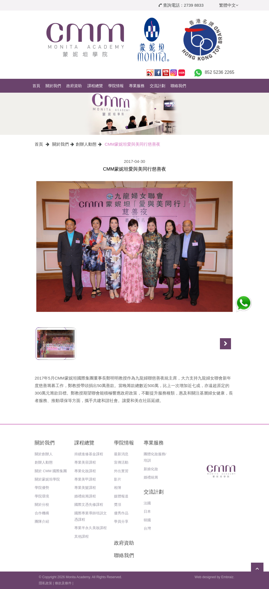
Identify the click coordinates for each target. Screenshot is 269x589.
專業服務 (136, 86)
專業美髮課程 (85, 488)
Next (225, 343)
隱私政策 (45, 583)
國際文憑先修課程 (88, 504)
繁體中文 (228, 5)
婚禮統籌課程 (85, 496)
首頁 (36, 86)
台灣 (147, 528)
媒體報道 (121, 496)
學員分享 (121, 521)
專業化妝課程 (85, 471)
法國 (147, 503)
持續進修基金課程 (88, 454)
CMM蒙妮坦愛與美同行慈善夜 (133, 144)
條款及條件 (63, 583)
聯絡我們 (178, 86)
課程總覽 (95, 86)
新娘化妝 (151, 469)
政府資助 (74, 86)
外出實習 (121, 471)
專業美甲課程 (85, 479)
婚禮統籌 (151, 477)
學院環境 (42, 496)
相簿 (117, 488)
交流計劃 (157, 86)
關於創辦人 (44, 454)
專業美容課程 (85, 462)
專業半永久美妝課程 (90, 528)
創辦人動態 (86, 144)
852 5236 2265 (219, 72)
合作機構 (42, 513)
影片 (117, 479)
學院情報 (116, 86)
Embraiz (227, 577)
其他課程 (81, 536)
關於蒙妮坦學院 (47, 479)
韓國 (147, 520)
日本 (147, 511)
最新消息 (121, 454)
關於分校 (42, 504)
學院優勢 (42, 488)
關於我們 (53, 86)
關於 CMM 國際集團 (51, 471)
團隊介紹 (42, 521)
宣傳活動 (121, 462)
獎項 (117, 504)
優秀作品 (121, 513)
